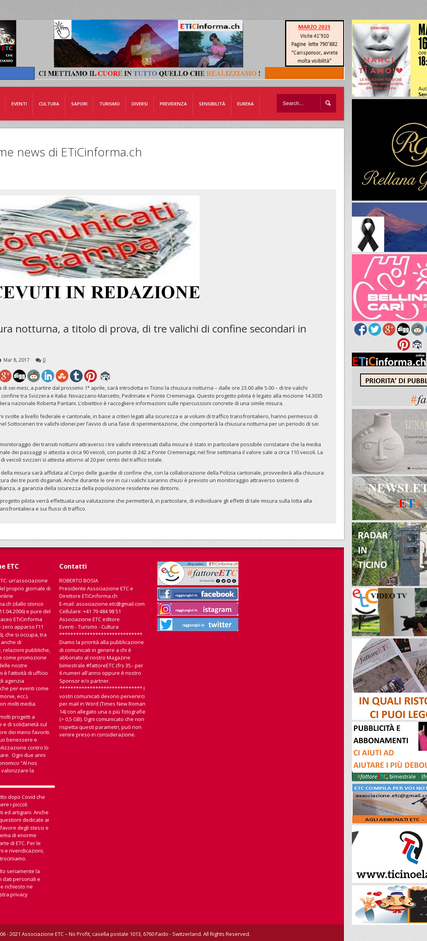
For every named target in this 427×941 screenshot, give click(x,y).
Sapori (79, 104)
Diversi (140, 104)
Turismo (109, 104)
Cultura (49, 104)
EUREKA (245, 104)
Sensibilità (212, 104)
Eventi (19, 104)
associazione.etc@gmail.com (110, 603)
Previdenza (173, 104)
